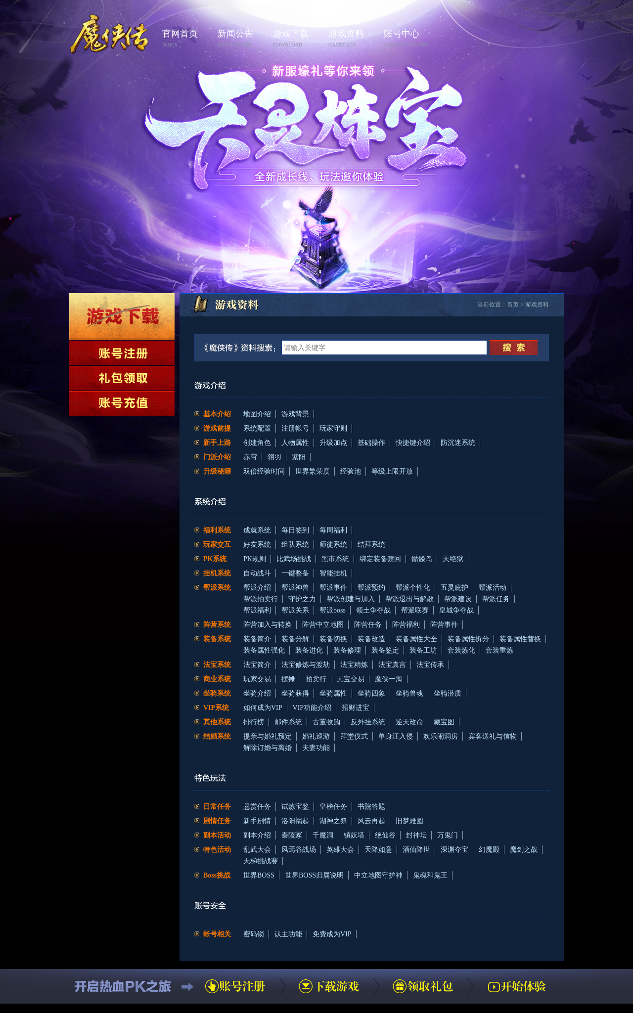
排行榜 (253, 722)
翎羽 (274, 457)
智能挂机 (333, 573)
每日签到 (295, 530)
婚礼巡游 (316, 736)
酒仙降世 (416, 849)
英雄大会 (340, 849)
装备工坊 (423, 650)
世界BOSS (258, 875)
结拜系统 (371, 544)
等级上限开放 (392, 471)
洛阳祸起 (295, 821)
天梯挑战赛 (260, 861)
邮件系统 (288, 722)
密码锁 (253, 934)
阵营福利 (406, 624)
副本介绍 (257, 835)
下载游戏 (122, 316)
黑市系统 (335, 559)
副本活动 (217, 835)
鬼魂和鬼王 (430, 875)
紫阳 (299, 457)
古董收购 (326, 722)
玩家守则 (333, 428)
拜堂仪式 (354, 736)
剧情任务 (217, 821)
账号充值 (122, 403)
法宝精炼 (354, 664)
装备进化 (309, 650)
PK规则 (254, 559)
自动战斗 (257, 573)
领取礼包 (122, 378)
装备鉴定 (385, 650)
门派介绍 (217, 457)
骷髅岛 (421, 559)
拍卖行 (316, 679)
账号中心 (408, 39)
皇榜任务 (333, 806)
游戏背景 (295, 414)
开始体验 (517, 986)
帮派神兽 (295, 587)
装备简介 (257, 639)
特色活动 (217, 849)
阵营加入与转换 (267, 624)
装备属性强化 (264, 650)
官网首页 (187, 39)
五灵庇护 (454, 587)
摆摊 (288, 679)
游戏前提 (217, 428)
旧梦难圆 (409, 821)
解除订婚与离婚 (267, 747)
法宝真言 (392, 664)
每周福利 (333, 530)
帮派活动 (492, 587)
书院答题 (371, 806)
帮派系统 (217, 587)
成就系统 (257, 530)
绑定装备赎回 (380, 559)
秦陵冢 (291, 835)
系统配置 (257, 428)
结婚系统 (217, 736)
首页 (513, 304)
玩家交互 (217, 544)
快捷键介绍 (413, 442)
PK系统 (214, 559)
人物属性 (295, 442)
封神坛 (416, 835)
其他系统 (217, 722)
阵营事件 (444, 624)
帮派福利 (257, 610)
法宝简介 (257, 664)
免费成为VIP (332, 934)
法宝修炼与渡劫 (305, 664)
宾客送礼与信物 (492, 736)
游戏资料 (353, 39)
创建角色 (257, 442)
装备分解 (295, 639)
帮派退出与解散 (409, 599)
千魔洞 (323, 835)
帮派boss (332, 610)
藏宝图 (444, 722)
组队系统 (295, 544)
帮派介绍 (257, 587)
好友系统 (257, 544)
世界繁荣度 (312, 471)
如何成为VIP (262, 707)
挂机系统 (217, 573)
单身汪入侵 (395, 736)
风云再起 (371, 821)
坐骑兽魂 (409, 693)
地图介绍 (257, 414)
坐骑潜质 (447, 693)
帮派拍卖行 (260, 599)
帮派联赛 (415, 610)
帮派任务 (496, 599)
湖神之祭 (333, 821)
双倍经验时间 (264, 471)
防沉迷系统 (458, 442)
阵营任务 (368, 624)
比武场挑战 (293, 559)
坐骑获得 (295, 693)
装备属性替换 (520, 639)
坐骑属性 (333, 693)
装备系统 (217, 639)
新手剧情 (257, 821)
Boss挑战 (216, 875)
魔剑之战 (524, 849)
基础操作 (371, 442)
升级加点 (333, 442)
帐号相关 (217, 934)
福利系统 (217, 530)
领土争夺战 (373, 610)
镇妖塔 (354, 835)
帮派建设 (458, 599)
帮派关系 (295, 610)
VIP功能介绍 (312, 707)
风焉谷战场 (298, 849)
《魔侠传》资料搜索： (241, 347)
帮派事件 (333, 587)
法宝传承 (430, 664)
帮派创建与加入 (350, 599)
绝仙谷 (385, 835)
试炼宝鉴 (295, 806)
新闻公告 (242, 39)
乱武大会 (257, 849)
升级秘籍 (217, 471)
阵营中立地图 (323, 624)
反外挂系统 (368, 722)
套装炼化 (461, 650)
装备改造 (371, 639)
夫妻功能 (316, 747)
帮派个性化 (413, 587)
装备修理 (347, 650)
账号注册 (122, 353)
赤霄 (250, 457)
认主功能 (288, 934)
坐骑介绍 (257, 693)
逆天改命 (409, 722)
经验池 (350, 471)
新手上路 (217, 442)
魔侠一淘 (389, 679)
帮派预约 (371, 587)
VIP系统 (216, 707)
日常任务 (217, 806)
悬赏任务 (257, 806)
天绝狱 (453, 559)
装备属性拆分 (468, 639)
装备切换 (333, 639)
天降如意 (378, 849)
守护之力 (302, 599)
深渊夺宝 (454, 849)
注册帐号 (295, 428)
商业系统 (217, 679)
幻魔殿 (489, 849)
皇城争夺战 (456, 610)
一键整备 (295, 573)
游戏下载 (297, 39)
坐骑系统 (217, 693)
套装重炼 (499, 650)
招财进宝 (355, 707)
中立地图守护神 (378, 875)
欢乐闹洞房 (440, 736)
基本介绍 (217, 414)
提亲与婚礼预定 (267, 736)
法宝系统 (217, 664)
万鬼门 (447, 835)
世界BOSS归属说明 (314, 875)
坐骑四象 (371, 693)
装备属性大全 (416, 639)
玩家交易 (257, 679)
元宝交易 (350, 679)
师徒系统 (333, 544)
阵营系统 (217, 624)
